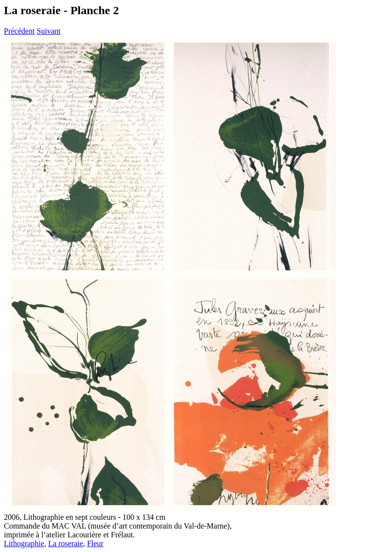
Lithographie (24, 543)
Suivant (49, 31)
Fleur (95, 543)
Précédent (19, 31)
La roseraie (65, 543)
